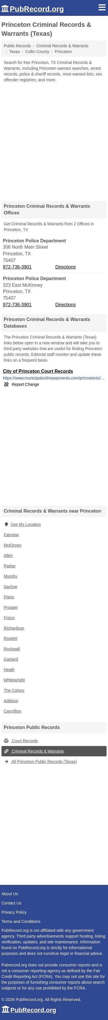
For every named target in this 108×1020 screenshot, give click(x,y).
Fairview (11, 534)
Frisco (9, 617)
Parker (10, 566)
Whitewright (14, 680)
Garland (11, 659)
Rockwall (12, 649)
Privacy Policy (13, 912)
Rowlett (10, 638)
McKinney (12, 545)
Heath (9, 669)
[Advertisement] (54, 140)
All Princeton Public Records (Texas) (40, 761)
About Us (9, 893)
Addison (11, 700)
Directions (65, 267)
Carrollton (12, 711)
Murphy (10, 576)
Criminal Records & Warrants (34, 751)
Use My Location (22, 524)
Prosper (11, 607)
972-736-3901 (17, 267)
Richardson (14, 628)
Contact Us (11, 903)
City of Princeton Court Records (38, 371)
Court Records (21, 740)
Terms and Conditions (20, 921)
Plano (9, 597)
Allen (8, 555)
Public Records (17, 46)
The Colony (14, 690)
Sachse (10, 586)
